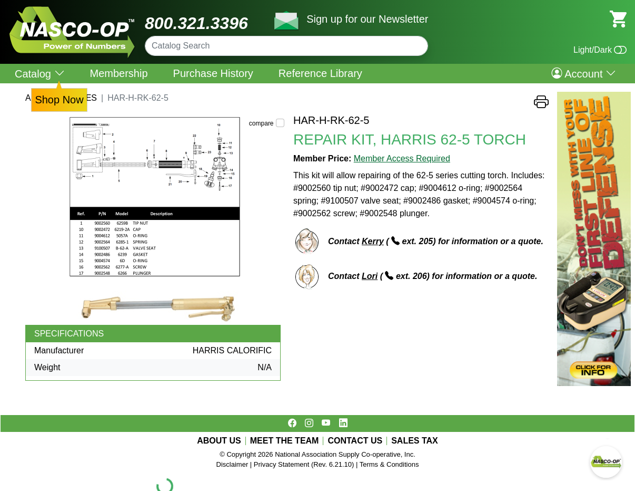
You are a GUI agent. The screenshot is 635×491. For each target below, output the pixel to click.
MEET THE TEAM (284, 441)
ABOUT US (219, 441)
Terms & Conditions (389, 464)
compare (261, 123)
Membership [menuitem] (119, 73)
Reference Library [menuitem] (320, 73)
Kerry (373, 241)
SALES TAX (414, 441)
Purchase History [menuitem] (213, 73)
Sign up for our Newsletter (367, 19)
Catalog (40, 73)
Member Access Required (402, 158)
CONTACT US (355, 441)
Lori (370, 276)
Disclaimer (232, 464)
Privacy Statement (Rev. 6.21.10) (304, 464)
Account (583, 73)
